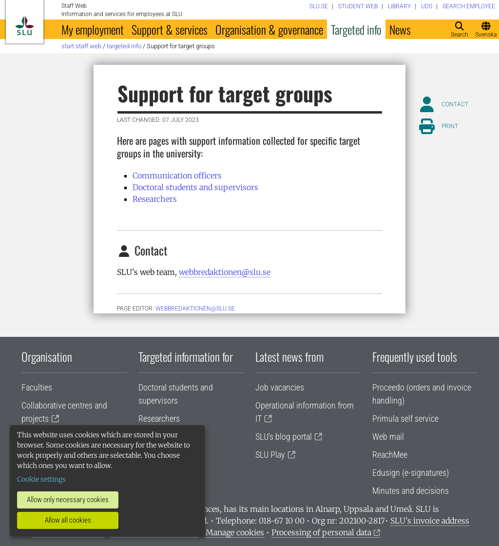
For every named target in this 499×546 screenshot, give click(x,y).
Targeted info (356, 29)
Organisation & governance (269, 29)
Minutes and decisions (410, 491)
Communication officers (177, 175)
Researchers (155, 199)
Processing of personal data (321, 532)
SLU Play (270, 454)
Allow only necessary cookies (68, 499)
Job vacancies (279, 387)
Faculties (36, 387)
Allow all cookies (68, 520)
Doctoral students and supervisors (195, 187)
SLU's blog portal (283, 436)
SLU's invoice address (429, 521)
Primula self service (405, 418)
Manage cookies (235, 532)
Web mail (388, 436)
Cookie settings (41, 479)
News (400, 29)
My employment (92, 29)
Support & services (170, 29)
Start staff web (81, 46)
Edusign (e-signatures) (410, 473)
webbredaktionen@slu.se (224, 272)
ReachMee (389, 454)
